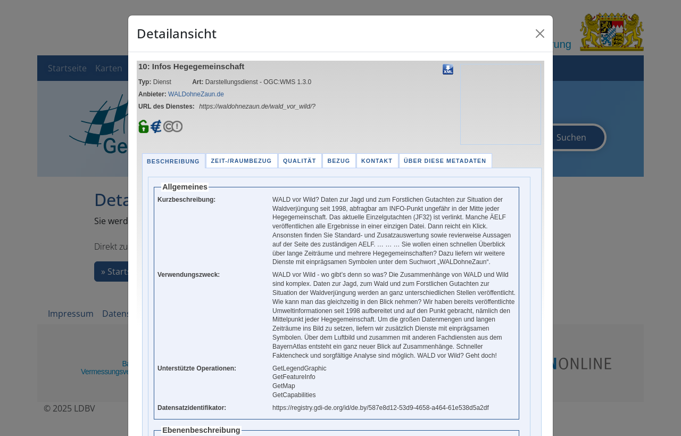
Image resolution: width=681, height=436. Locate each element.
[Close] (540, 33)
